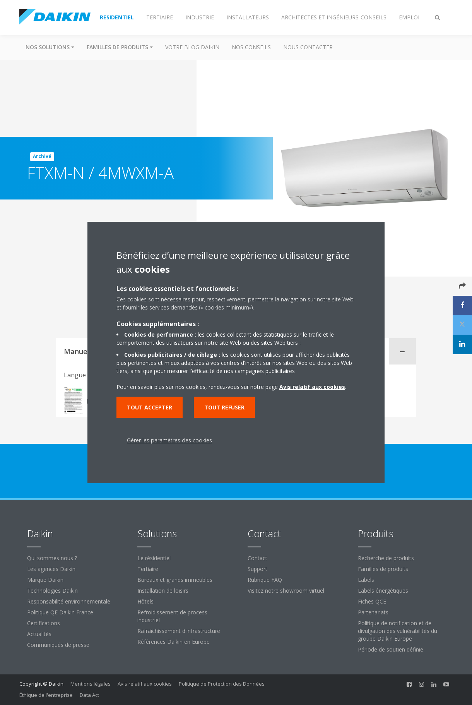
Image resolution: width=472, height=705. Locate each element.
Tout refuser (224, 407)
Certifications (43, 623)
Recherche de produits (386, 558)
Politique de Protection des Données (222, 683)
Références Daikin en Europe (173, 641)
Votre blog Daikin (192, 47)
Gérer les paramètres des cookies (169, 440)
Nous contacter (308, 47)
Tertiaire (147, 569)
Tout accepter (149, 407)
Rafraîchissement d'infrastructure (178, 630)
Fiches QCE (372, 601)
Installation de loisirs (162, 590)
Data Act (89, 694)
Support (257, 569)
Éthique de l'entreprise (46, 694)
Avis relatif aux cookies (145, 683)
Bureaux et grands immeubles (174, 579)
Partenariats (373, 612)
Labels (366, 579)
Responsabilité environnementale (68, 601)
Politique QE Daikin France (60, 612)
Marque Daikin (45, 579)
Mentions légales (90, 683)
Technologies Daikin (52, 590)
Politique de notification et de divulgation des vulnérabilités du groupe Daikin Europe (397, 630)
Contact (257, 558)
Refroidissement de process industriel (172, 616)
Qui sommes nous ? (52, 558)
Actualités (39, 634)
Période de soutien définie (390, 649)
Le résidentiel (154, 558)
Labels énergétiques (383, 590)
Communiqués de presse (58, 644)
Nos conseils (251, 47)
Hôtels (145, 601)
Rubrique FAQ (265, 579)
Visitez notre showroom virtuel (286, 590)
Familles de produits (383, 569)
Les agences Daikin (51, 569)
